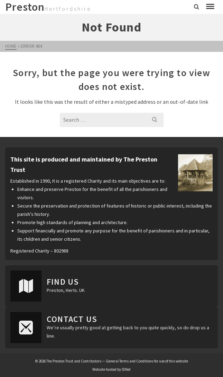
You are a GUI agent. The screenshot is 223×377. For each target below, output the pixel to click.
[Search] (197, 7)
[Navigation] (210, 7)
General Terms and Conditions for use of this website (147, 361)
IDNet (126, 369)
